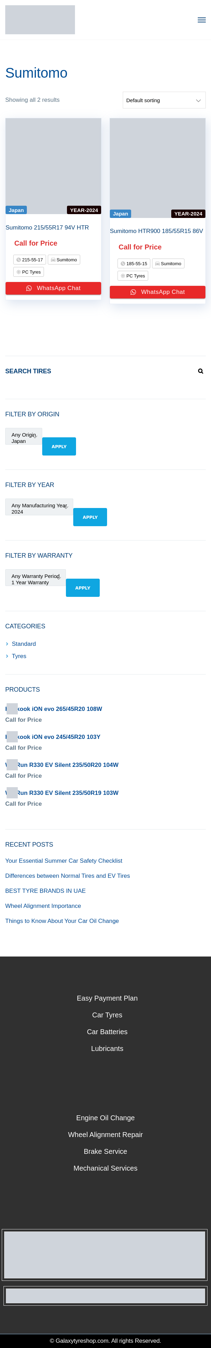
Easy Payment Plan (107, 998)
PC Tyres (31, 272)
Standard (24, 644)
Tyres (19, 656)
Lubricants (107, 1048)
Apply (59, 446)
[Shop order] (164, 100)
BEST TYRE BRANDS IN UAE (45, 891)
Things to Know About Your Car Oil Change (62, 921)
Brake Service (105, 1151)
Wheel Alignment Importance (43, 906)
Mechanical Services (105, 1168)
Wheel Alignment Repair (105, 1134)
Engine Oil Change (105, 1118)
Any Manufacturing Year (39, 505)
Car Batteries (107, 1032)
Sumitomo (66, 259)
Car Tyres (107, 1015)
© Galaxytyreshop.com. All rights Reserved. (105, 1341)
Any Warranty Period (35, 576)
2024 (39, 512)
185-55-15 (136, 263)
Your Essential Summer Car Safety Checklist (63, 861)
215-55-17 (32, 259)
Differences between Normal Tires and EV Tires (67, 876)
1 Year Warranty (35, 582)
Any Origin (24, 435)
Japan (24, 441)
